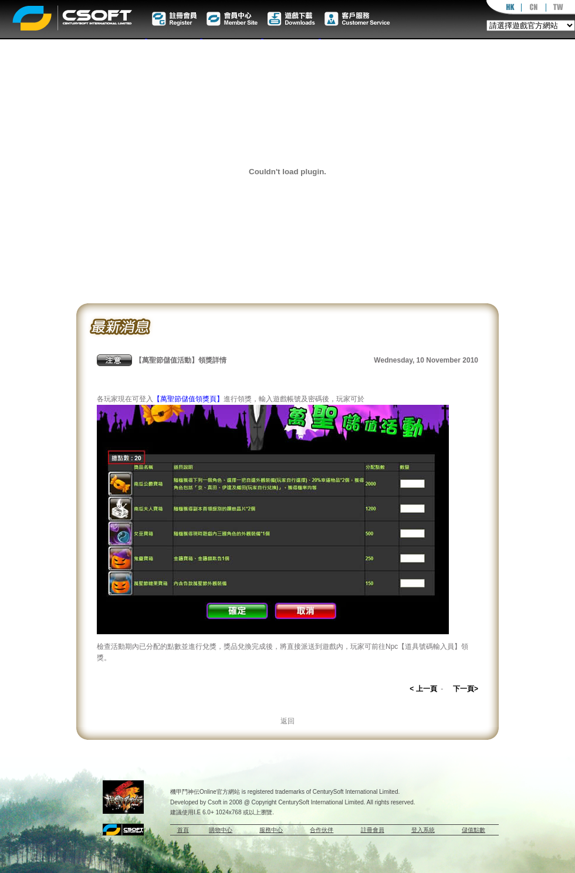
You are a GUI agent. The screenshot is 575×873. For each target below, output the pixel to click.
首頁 (183, 830)
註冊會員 (372, 830)
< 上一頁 (423, 689)
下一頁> (465, 689)
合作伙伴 (321, 830)
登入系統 (423, 830)
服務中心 (271, 830)
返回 (287, 721)
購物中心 (220, 830)
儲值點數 (473, 830)
